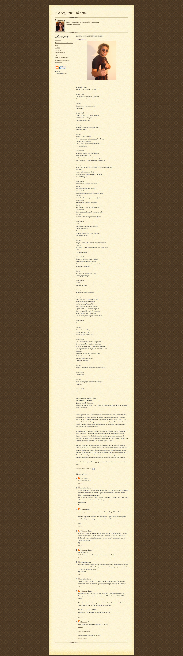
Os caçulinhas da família (62, 60)
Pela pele (58, 40)
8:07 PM (80, 627)
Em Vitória (58, 50)
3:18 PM (80, 545)
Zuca (56, 45)
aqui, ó (97, 462)
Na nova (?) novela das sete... (64, 43)
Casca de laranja (60, 52)
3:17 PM (80, 586)
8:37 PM (89, 468)
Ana (81, 478)
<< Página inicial (82, 638)
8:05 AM (80, 526)
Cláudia (75, 22)
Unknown (83, 531)
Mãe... (57, 55)
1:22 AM (80, 617)
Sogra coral (58, 62)
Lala (95, 405)
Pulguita (57, 47)
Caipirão (115, 452)
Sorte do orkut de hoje (62, 57)
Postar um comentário (84, 631)
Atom (65, 73)
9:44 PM (80, 483)
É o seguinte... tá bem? (71, 13)
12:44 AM (80, 504)
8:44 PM (80, 574)
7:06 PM (80, 557)
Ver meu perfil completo (73, 24)
